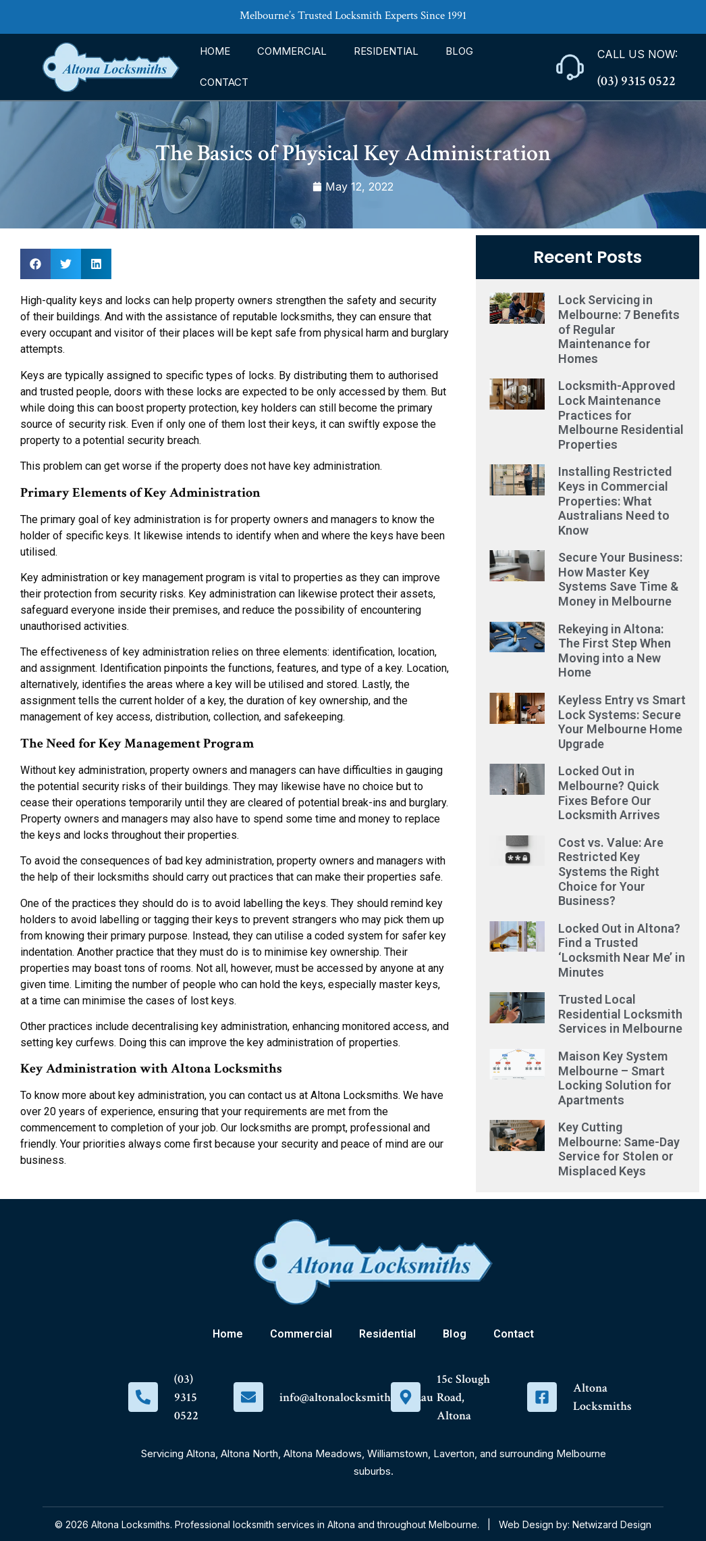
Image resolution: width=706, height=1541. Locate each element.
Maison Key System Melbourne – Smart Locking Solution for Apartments (615, 1078)
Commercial (292, 51)
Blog (459, 51)
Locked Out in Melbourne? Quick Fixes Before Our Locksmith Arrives (609, 793)
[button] (35, 264)
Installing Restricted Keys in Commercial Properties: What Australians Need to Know (615, 500)
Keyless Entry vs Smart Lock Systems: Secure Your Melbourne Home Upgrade (622, 722)
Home (215, 51)
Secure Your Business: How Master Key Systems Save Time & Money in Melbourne (620, 579)
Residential (386, 51)
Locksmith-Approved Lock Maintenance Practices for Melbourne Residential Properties (621, 414)
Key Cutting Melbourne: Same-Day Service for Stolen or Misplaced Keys (619, 1149)
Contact (224, 82)
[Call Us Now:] (570, 67)
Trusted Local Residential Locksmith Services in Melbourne (620, 1013)
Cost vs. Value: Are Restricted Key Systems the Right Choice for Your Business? (610, 871)
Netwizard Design (611, 1524)
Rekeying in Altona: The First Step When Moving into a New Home (614, 651)
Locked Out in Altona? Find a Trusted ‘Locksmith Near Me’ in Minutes (621, 950)
